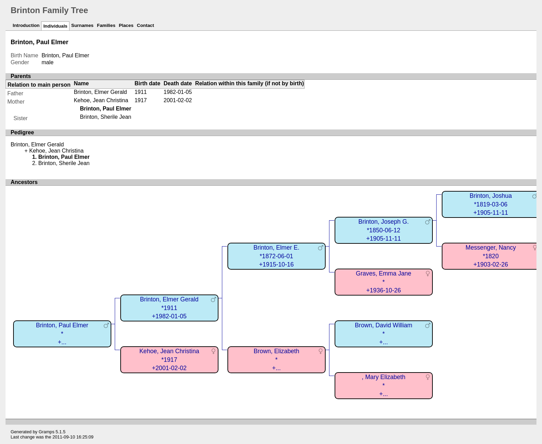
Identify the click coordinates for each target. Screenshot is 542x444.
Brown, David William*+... (383, 334)
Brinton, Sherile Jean (105, 117)
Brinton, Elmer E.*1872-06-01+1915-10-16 (276, 256)
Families (106, 25)
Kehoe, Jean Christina (101, 100)
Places (126, 25)
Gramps (47, 431)
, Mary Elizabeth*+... (383, 385)
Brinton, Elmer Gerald (100, 92)
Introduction (26, 25)
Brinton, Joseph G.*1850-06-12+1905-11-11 (383, 230)
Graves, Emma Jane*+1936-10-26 (383, 282)
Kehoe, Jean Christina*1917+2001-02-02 (169, 359)
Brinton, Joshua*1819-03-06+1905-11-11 (491, 204)
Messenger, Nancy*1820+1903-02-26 (491, 256)
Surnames (82, 25)
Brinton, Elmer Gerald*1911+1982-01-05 (169, 308)
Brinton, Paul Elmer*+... (62, 334)
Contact (145, 25)
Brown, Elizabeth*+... (276, 359)
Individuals (55, 26)
